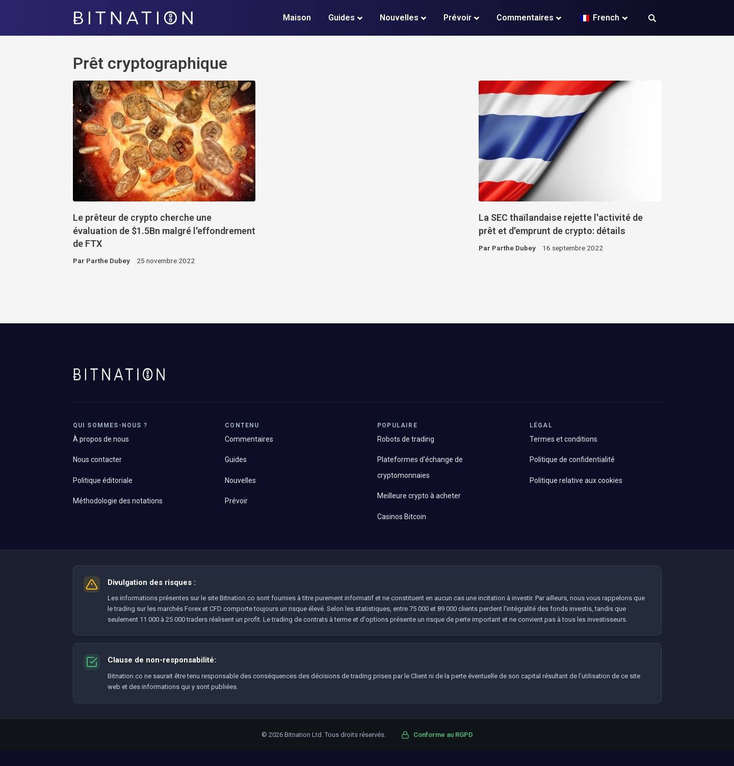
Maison (297, 17)
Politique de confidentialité (572, 459)
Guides (341, 17)
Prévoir (457, 17)
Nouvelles (399, 17)
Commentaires (525, 17)
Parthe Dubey (108, 261)
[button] (652, 19)
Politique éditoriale (103, 480)
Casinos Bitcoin (401, 517)
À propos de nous (101, 439)
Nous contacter (97, 459)
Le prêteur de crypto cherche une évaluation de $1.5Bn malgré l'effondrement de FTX (164, 230)
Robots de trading (405, 439)
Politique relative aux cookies (576, 480)
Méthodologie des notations (118, 501)
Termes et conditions (563, 439)
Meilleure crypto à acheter (419, 496)
